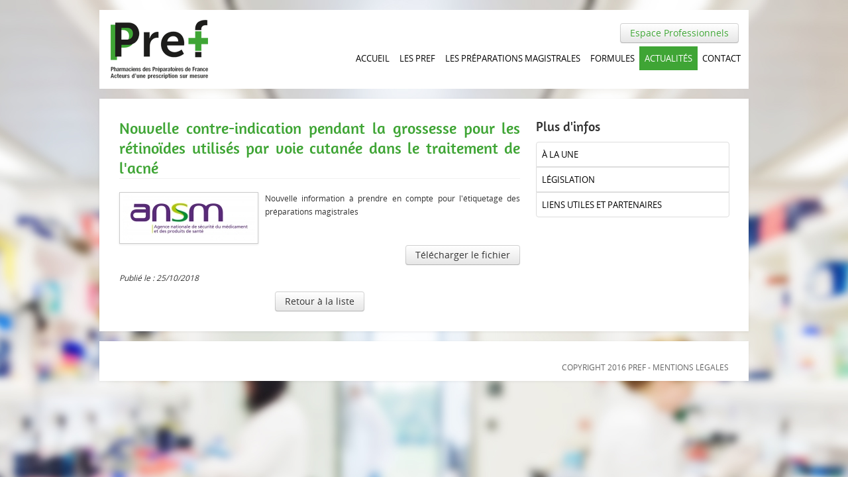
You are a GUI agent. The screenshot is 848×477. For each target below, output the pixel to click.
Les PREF (417, 58)
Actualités (668, 58)
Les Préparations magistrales (512, 58)
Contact (721, 58)
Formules (612, 58)
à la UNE (560, 154)
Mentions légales (691, 367)
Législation (568, 180)
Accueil (373, 58)
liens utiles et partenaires (602, 205)
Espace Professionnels (679, 32)
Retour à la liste (319, 301)
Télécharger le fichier (462, 254)
